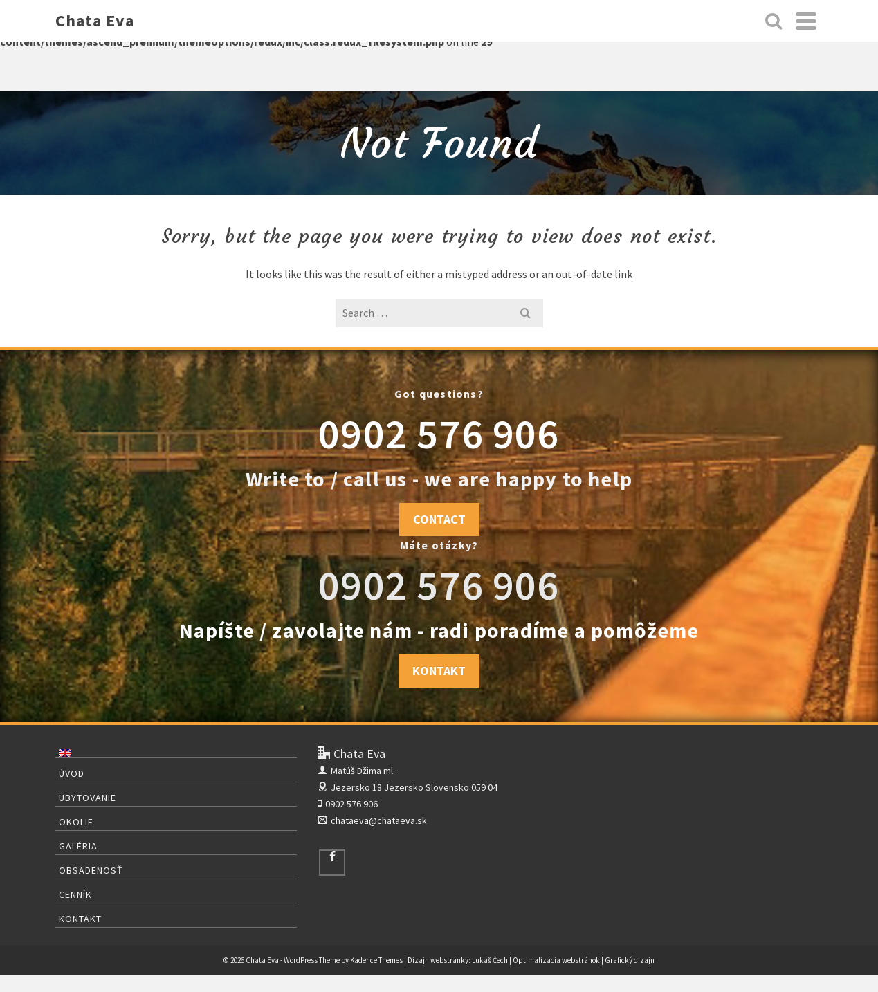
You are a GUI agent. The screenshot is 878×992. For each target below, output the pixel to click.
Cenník (75, 894)
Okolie (76, 822)
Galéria (78, 846)
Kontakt (80, 918)
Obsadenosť (91, 870)
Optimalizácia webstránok (556, 960)
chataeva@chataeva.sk (372, 820)
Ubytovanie (87, 797)
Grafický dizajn (630, 960)
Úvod (71, 773)
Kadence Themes (376, 960)
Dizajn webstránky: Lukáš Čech (458, 960)
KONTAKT (439, 671)
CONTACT (439, 519)
